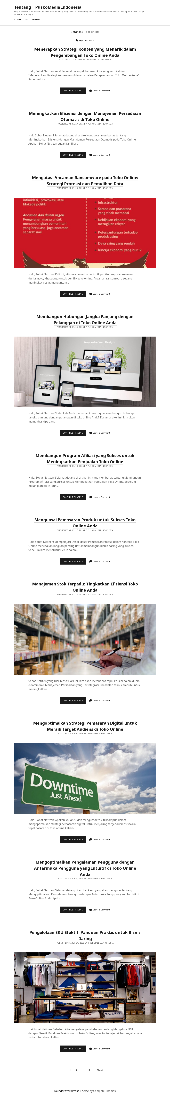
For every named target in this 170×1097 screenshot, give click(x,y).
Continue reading (74, 91)
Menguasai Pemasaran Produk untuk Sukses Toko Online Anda (85, 523)
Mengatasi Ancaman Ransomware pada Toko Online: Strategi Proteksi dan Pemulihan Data (85, 233)
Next (100, 1070)
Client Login (21, 19)
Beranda (76, 32)
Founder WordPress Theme (71, 1091)
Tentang (37, 19)
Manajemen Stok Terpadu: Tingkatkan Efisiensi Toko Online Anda (85, 587)
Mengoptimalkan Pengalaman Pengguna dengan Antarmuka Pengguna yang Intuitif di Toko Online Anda (85, 868)
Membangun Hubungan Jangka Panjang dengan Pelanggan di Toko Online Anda (85, 319)
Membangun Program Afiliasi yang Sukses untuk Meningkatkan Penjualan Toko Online (85, 458)
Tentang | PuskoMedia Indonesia (47, 7)
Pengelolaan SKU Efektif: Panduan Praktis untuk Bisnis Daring (85, 987)
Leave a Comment (101, 90)
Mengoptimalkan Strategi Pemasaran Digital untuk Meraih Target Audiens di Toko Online (85, 778)
